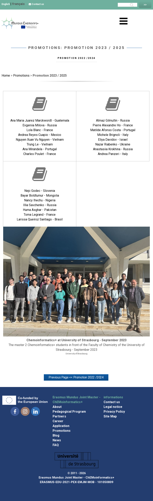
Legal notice (113, 407)
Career (58, 421)
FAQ (56, 445)
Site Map (110, 416)
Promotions (62, 431)
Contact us (36, 4)
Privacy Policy (114, 411)
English (6, 4)
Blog (56, 435)
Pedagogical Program (69, 411)
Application (61, 426)
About (57, 407)
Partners (59, 416)
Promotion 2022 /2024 (76, 58)
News (57, 440)
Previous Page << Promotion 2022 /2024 (76, 377)
